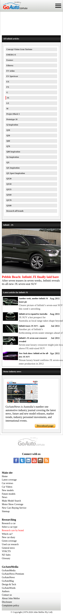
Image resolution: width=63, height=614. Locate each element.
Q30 (8, 130)
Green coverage (9, 541)
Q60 (8, 141)
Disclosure (7, 602)
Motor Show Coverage (12, 504)
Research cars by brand (13, 530)
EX (7, 81)
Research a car (9, 523)
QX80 (8, 205)
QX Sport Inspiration (15, 173)
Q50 (8, 135)
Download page (45, 425)
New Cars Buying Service (14, 508)
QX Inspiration (12, 168)
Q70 (8, 146)
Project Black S (13, 114)
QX (7, 162)
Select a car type (9, 527)
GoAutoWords (8, 588)
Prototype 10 (11, 119)
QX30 (8, 178)
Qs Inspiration (12, 157)
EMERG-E (11, 55)
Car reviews (7, 483)
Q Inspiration (12, 125)
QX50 (8, 184)
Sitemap (6, 511)
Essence (9, 60)
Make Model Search (11, 501)
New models (8, 490)
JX (8, 98)
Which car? (7, 534)
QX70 (8, 200)
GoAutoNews (8, 577)
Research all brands (15, 211)
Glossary (6, 558)
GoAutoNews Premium (13, 574)
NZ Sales (6, 555)
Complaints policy (10, 605)
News (4, 497)
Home (5, 476)
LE (7, 103)
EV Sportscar (12, 76)
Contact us (7, 595)
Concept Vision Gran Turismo (19, 49)
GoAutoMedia (8, 570)
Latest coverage (9, 479)
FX (7, 87)
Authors (5, 591)
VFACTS (6, 551)
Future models (8, 494)
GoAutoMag (8, 581)
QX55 (8, 189)
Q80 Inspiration (13, 152)
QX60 (8, 195)
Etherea (9, 65)
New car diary (8, 537)
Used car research (10, 544)
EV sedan (10, 71)
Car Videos (7, 487)
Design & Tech (9, 584)
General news (8, 548)
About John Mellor (11, 598)
